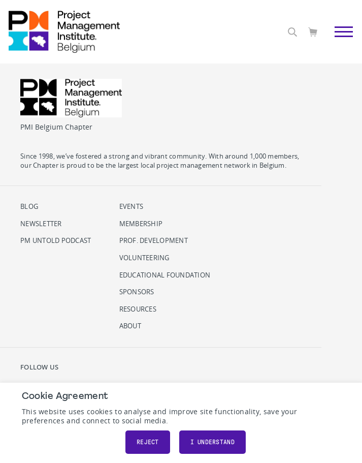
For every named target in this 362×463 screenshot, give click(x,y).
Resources (137, 309)
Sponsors (136, 292)
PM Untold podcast (55, 240)
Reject (148, 442)
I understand (212, 442)
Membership (141, 224)
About (130, 326)
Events (131, 206)
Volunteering (144, 258)
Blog (29, 206)
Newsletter (41, 224)
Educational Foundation (165, 275)
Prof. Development (153, 240)
